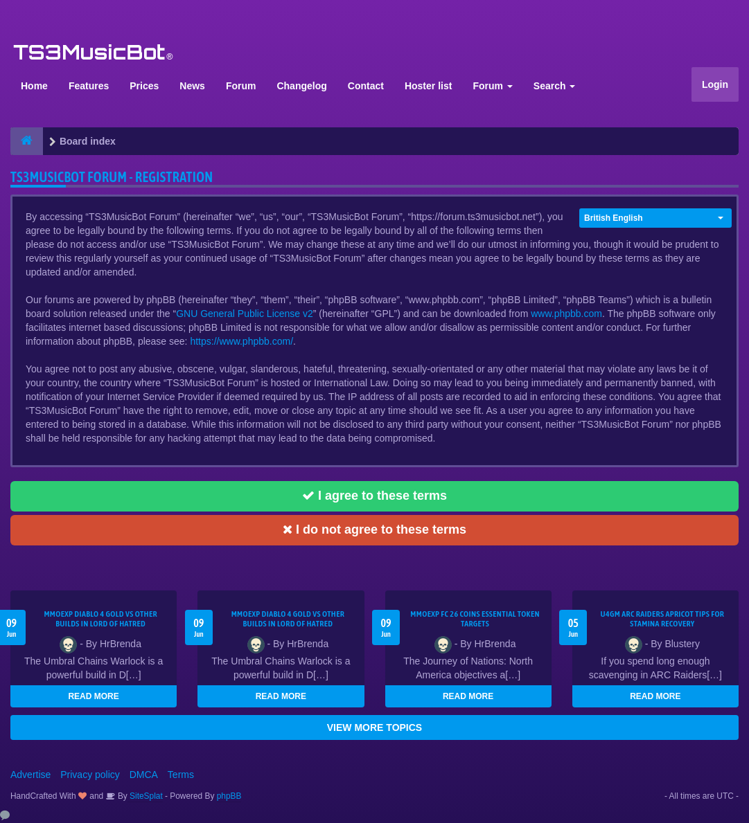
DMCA (144, 774)
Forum (241, 85)
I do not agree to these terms (374, 529)
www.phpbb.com (566, 313)
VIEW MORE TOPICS (374, 727)
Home (34, 85)
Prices (144, 85)
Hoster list (428, 85)
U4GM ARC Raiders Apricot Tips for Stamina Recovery (663, 618)
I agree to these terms (374, 496)
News (192, 85)
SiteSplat (145, 796)
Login (715, 84)
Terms (181, 774)
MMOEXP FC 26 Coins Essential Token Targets (475, 618)
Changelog (301, 85)
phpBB (229, 796)
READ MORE (93, 696)
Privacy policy (90, 774)
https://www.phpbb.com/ (241, 341)
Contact (366, 85)
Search (555, 85)
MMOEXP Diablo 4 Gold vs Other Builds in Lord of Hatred (100, 618)
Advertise (30, 774)
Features (89, 85)
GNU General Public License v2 (244, 313)
